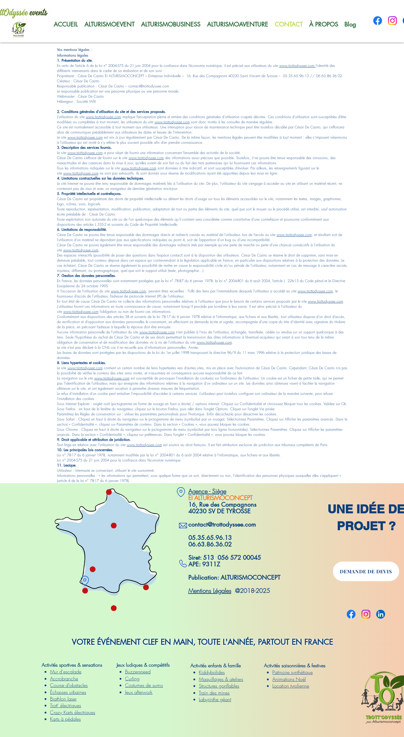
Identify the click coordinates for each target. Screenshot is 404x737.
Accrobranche (64, 678)
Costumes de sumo (144, 685)
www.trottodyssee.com (297, 65)
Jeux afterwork (138, 692)
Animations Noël (289, 679)
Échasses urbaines (68, 692)
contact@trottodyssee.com (222, 524)
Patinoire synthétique (292, 672)
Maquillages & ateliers (221, 679)
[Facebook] (378, 21)
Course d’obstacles (69, 685)
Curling (132, 678)
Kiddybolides (212, 672)
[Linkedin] (381, 614)
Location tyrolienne (290, 685)
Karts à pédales (65, 719)
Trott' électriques (65, 705)
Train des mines (214, 692)
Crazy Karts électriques (72, 712)
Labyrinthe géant (215, 699)
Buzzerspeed (138, 671)
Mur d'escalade (65, 671)
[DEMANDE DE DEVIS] (366, 571)
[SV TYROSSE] (85, 580)
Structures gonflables (219, 685)
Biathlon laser (63, 698)
